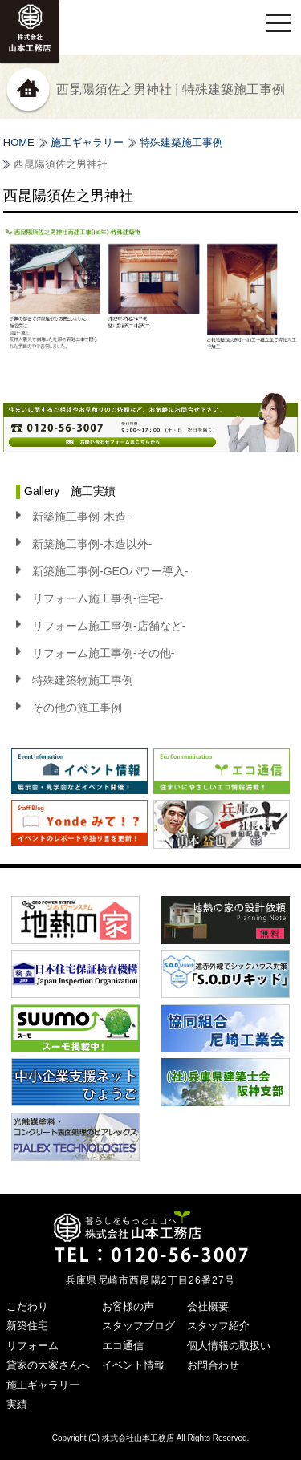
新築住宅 (27, 1326)
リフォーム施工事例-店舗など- (108, 625)
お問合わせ (213, 1365)
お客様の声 (128, 1306)
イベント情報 (133, 1365)
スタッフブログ (138, 1326)
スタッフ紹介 (218, 1326)
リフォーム (32, 1346)
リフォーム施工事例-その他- (103, 653)
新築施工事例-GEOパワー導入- (110, 571)
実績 (16, 1404)
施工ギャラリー (87, 142)
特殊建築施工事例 (181, 142)
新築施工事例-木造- (80, 516)
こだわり (27, 1306)
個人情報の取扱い (228, 1346)
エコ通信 (123, 1346)
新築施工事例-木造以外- (92, 543)
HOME (19, 142)
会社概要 (208, 1306)
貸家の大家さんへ (48, 1365)
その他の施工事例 (77, 707)
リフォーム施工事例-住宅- (97, 598)
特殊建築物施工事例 (82, 680)
